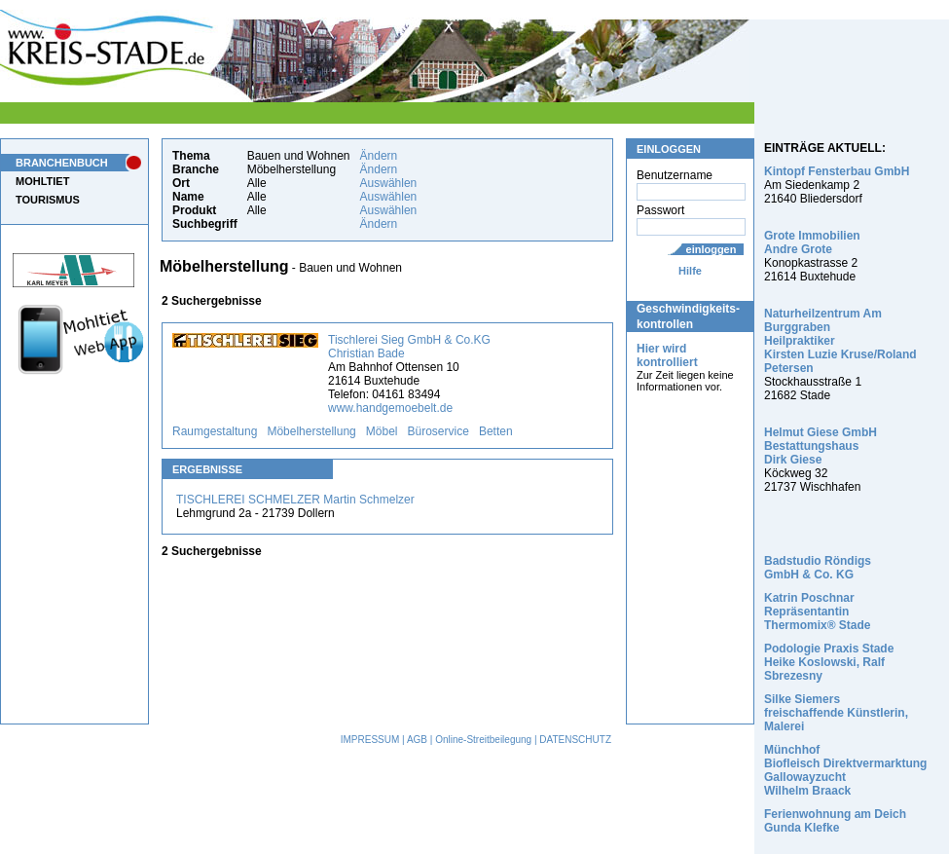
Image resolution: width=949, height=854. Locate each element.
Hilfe (690, 271)
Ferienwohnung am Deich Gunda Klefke (835, 821)
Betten (496, 431)
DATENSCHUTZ (575, 739)
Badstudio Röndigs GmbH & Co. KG (817, 567)
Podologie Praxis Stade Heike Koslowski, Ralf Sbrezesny (829, 662)
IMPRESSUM (370, 739)
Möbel (382, 431)
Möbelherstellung (311, 431)
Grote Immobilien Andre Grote (812, 242)
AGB (417, 739)
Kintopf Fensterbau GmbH (836, 171)
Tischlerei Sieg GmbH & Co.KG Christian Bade (409, 346)
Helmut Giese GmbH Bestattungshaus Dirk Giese (820, 446)
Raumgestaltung (214, 431)
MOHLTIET (42, 181)
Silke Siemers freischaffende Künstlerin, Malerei (836, 712)
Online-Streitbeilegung (483, 739)
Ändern (379, 156)
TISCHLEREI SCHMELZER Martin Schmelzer (295, 499)
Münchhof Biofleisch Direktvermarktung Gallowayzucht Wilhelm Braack (845, 770)
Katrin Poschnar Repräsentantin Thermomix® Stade (817, 611)
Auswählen (389, 183)
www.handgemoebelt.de (390, 408)
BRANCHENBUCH (62, 162)
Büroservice (438, 431)
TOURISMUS (48, 199)
